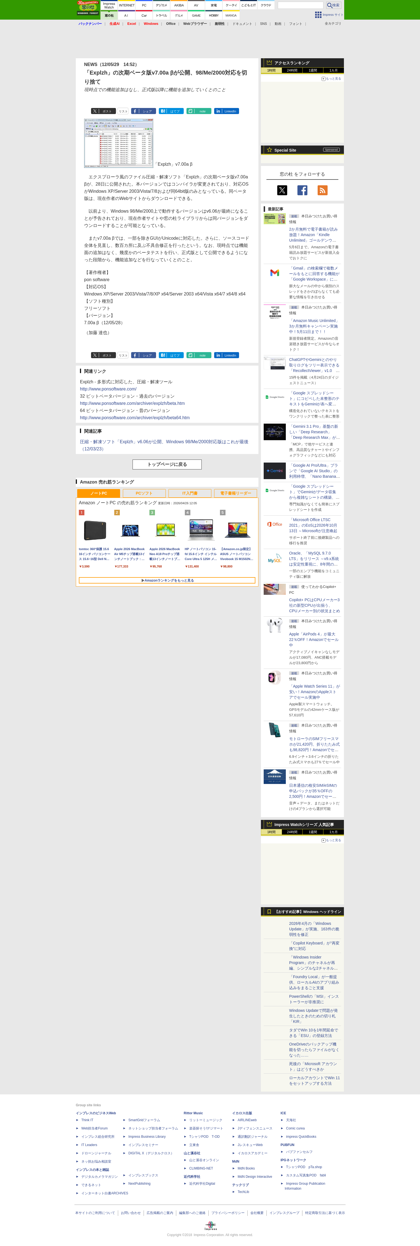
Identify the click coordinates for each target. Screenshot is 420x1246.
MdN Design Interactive (255, 1177)
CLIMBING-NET (201, 1168)
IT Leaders (89, 1145)
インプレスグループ (284, 1213)
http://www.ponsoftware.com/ (108, 389)
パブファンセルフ (299, 1152)
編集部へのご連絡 (192, 1213)
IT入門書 (189, 493)
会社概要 (257, 1213)
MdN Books (246, 1168)
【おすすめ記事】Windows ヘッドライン (307, 912)
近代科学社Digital (202, 1184)
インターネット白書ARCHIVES (104, 1193)
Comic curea (295, 1128)
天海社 (291, 1120)
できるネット (91, 1185)
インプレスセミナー (143, 1145)
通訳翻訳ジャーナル (253, 1137)
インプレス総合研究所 (98, 1137)
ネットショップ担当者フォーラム (153, 1128)
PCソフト (144, 493)
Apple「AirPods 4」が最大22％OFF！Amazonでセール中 (314, 639)
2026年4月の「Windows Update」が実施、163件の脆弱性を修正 (314, 929)
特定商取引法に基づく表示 (325, 1213)
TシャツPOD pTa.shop (304, 1167)
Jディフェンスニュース (255, 1128)
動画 (278, 24)
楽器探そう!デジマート (206, 1128)
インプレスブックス (143, 1175)
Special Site (285, 150)
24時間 (292, 70)
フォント (295, 24)
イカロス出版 (242, 1113)
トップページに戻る (167, 464)
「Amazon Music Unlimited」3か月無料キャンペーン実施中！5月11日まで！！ (314, 326)
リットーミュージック (205, 1120)
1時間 (271, 70)
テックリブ (240, 1185)
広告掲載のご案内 (160, 1213)
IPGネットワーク (293, 1160)
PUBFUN (287, 1145)
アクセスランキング (291, 63)
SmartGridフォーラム (144, 1120)
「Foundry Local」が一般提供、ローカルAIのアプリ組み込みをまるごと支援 (314, 982)
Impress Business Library (147, 1137)
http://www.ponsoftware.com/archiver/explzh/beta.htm (132, 403)
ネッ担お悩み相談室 (96, 1161)
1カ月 (334, 70)
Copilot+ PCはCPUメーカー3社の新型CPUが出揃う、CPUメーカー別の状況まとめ (314, 605)
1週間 (313, 70)
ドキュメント (242, 24)
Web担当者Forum (94, 1128)
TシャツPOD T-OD (204, 1137)
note (203, 111)
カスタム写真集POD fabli (306, 1175)
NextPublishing (139, 1184)
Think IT (87, 1120)
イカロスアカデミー (253, 1153)
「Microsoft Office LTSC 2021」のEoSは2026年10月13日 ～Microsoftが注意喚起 (313, 525)
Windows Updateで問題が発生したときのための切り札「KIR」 (313, 1016)
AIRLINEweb (247, 1120)
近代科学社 (192, 1177)
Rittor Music (193, 1113)
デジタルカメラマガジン (99, 1177)
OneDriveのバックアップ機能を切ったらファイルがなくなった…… (314, 1049)
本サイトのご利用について (95, 1213)
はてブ (175, 111)
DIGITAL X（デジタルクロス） (151, 1153)
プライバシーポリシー (228, 1213)
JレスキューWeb (250, 1145)
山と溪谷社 (192, 1153)
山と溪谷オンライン (204, 1160)
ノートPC (98, 493)
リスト (123, 111)
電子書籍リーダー (235, 493)
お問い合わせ (131, 1213)
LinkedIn (230, 111)
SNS (263, 24)
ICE (283, 1113)
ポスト (107, 111)
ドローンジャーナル (96, 1153)
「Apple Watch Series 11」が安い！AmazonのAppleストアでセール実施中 (314, 691)
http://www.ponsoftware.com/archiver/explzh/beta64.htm (135, 417)
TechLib (243, 1192)
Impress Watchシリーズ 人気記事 (304, 824)
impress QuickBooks (301, 1137)
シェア (147, 111)
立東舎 (194, 1145)
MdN (235, 1161)
